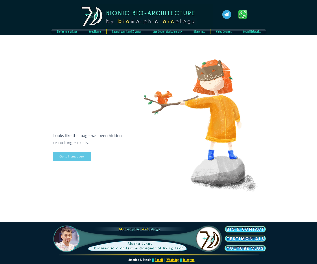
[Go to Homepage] (72, 156)
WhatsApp (172, 259)
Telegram (189, 259)
